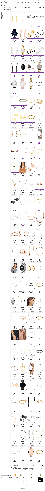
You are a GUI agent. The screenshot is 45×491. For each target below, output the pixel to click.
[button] (42, 1)
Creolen (29, 471)
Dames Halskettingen (20, 471)
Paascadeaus (32, 471)
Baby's (2, 12)
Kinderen (2, 13)
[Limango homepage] (3, 1)
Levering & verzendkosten (18, 480)
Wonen (2, 17)
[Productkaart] (15, 20)
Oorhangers (15, 471)
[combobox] (38, 3)
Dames (2, 14)
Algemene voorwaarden (10, 480)
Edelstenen (35, 471)
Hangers (41, 470)
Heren (2, 15)
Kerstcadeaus (37, 470)
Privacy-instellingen (10, 481)
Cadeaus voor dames (17, 470)
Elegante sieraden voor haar (28, 470)
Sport (2, 16)
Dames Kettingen (12, 470)
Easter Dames (12, 471)
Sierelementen (33, 470)
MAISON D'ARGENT (22, 470)
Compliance (9, 482)
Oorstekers (38, 471)
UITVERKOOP (3, 18)
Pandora (41, 471)
